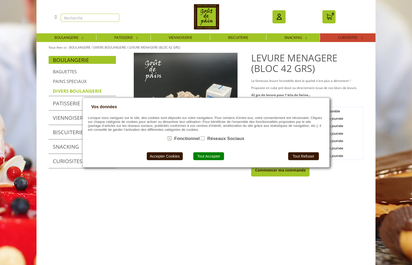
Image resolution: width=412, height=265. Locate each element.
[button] (279, 16)
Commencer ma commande (280, 170)
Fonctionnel (187, 138)
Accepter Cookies (165, 156)
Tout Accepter (208, 156)
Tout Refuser (303, 156)
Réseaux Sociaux (225, 138)
